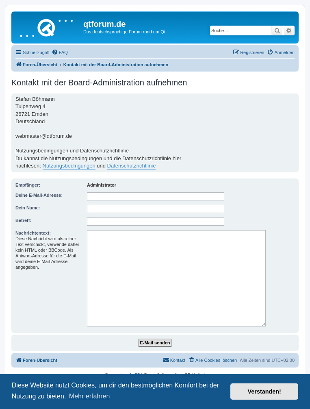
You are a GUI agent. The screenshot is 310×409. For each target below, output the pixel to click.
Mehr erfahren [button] (89, 396)
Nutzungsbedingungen (69, 166)
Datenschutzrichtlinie (131, 166)
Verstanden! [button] (264, 391)
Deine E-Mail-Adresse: (39, 195)
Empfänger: (27, 185)
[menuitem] (60, 52)
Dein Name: (27, 207)
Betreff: (23, 220)
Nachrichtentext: (33, 233)
